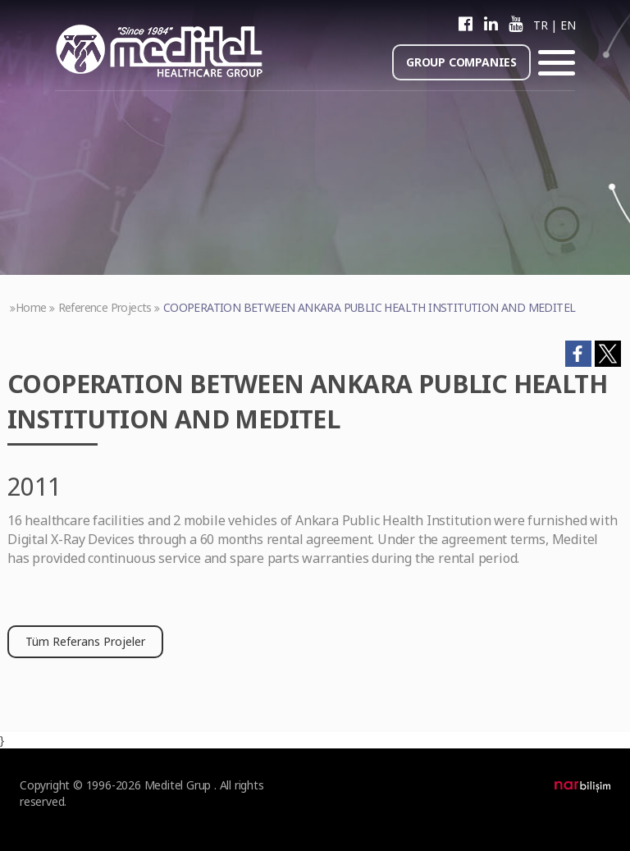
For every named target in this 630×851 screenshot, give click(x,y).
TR (540, 25)
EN (567, 25)
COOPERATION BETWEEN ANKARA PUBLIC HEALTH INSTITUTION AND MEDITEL (369, 307)
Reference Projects (105, 307)
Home (31, 307)
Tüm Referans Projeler (85, 641)
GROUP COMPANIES (461, 62)
